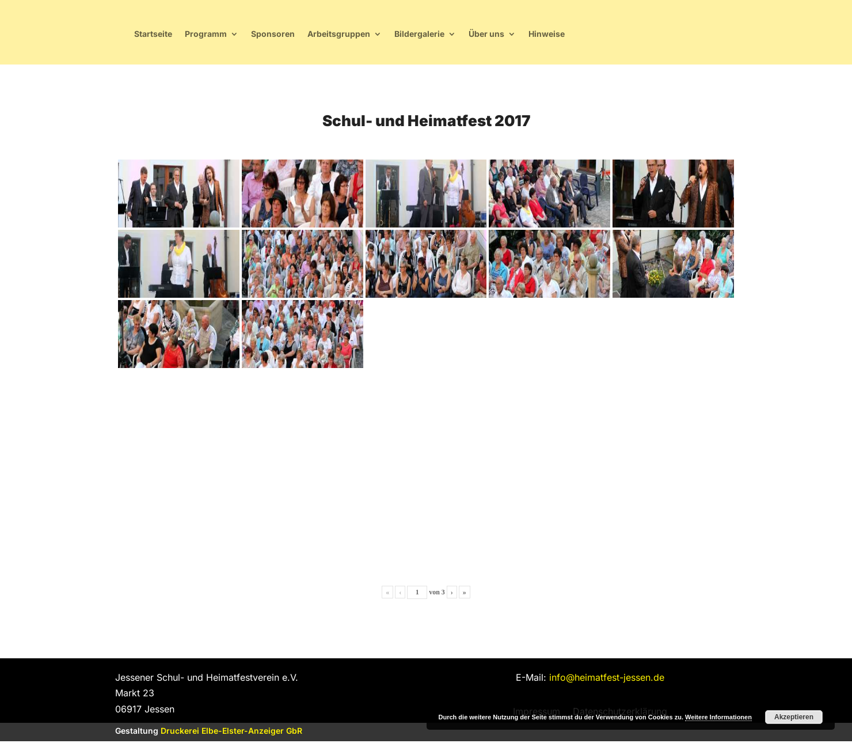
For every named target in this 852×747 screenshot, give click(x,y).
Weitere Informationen (718, 717)
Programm (374, 36)
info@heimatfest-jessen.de (606, 683)
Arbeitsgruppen (507, 36)
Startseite (322, 36)
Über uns (655, 36)
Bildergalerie (588, 36)
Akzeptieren (793, 717)
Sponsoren (441, 36)
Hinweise (715, 36)
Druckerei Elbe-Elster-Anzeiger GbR (231, 736)
